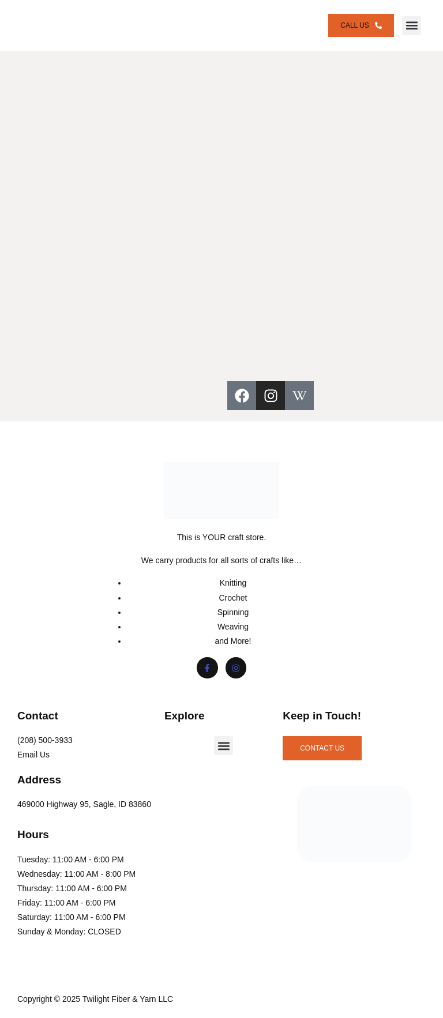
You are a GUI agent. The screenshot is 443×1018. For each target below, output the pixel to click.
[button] (411, 25)
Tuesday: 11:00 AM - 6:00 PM (70, 859)
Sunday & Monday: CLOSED (69, 931)
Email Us (33, 754)
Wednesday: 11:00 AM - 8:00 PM (76, 874)
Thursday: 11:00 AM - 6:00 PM (72, 888)
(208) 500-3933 (45, 740)
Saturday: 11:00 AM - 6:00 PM (71, 917)
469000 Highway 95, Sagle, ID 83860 (84, 804)
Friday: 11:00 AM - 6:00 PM (66, 902)
